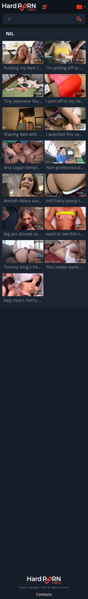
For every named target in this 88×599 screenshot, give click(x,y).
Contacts (44, 594)
